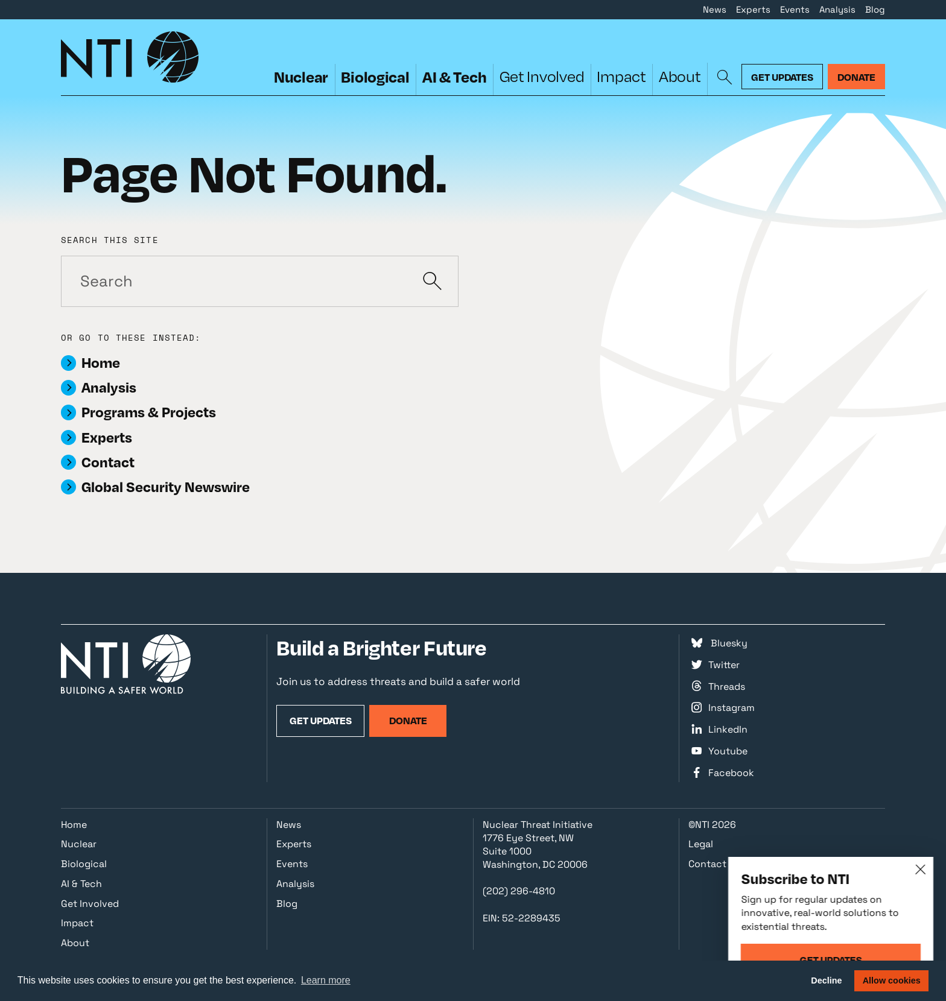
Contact (707, 863)
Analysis (837, 9)
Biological (375, 76)
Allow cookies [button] (892, 980)
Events (795, 9)
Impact (621, 76)
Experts (753, 9)
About (680, 76)
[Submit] (433, 281)
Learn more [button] (326, 980)
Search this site (110, 240)
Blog (875, 9)
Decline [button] (826, 980)
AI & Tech (454, 76)
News (714, 9)
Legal (700, 844)
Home (74, 824)
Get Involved (542, 76)
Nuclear (301, 76)
